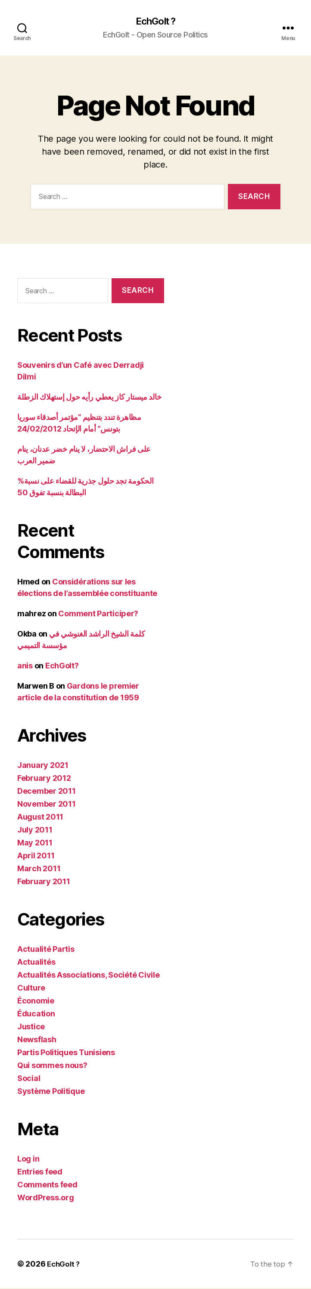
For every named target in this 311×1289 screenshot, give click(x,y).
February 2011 (43, 882)
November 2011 (46, 804)
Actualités (36, 962)
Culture (31, 988)
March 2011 (38, 869)
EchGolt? (62, 666)
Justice (31, 1027)
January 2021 (42, 765)
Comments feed (47, 1185)
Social (28, 1079)
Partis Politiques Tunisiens (66, 1053)
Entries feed (39, 1172)
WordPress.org (45, 1198)
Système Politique (50, 1091)
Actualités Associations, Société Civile (88, 975)
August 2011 (40, 817)
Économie (35, 1001)
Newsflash (36, 1040)
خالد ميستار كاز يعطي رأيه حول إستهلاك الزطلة (89, 397)
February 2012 (44, 778)
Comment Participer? (98, 614)
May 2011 (35, 843)
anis (25, 666)
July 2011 (35, 830)
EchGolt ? (155, 21)
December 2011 (46, 791)
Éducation (36, 1014)
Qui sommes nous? (52, 1066)
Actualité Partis (46, 949)
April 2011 (35, 856)
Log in (28, 1159)
